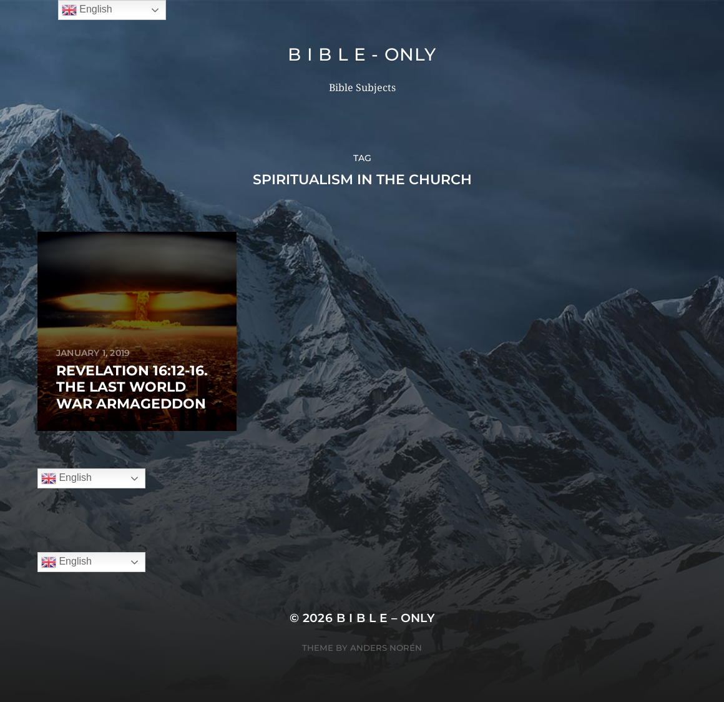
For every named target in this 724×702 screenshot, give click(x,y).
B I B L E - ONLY (362, 54)
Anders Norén (386, 648)
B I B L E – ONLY (385, 618)
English (66, 478)
